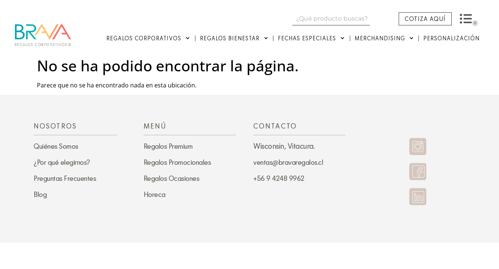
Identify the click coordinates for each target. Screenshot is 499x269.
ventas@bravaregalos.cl (288, 162)
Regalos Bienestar (234, 38)
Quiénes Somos (56, 146)
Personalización (451, 38)
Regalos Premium (168, 146)
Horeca (155, 194)
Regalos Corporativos (148, 38)
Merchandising (384, 38)
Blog (40, 194)
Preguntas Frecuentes (65, 178)
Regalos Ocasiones (172, 178)
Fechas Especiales (311, 38)
